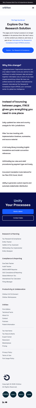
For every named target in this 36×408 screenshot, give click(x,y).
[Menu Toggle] (33, 8)
